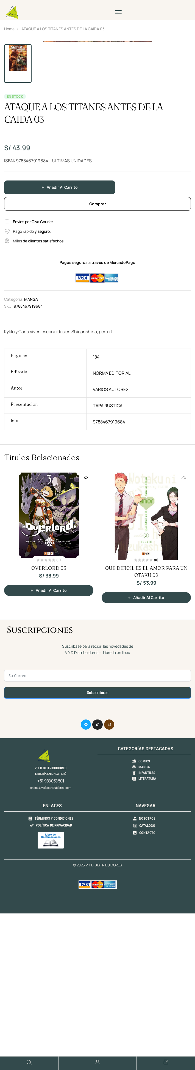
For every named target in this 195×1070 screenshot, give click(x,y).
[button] (184, 48)
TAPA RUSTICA (107, 570)
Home (9, 28)
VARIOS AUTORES (111, 554)
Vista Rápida (86, 642)
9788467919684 (109, 587)
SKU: (8, 471)
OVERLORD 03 (48, 733)
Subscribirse (97, 857)
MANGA (31, 464)
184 (96, 522)
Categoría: (13, 464)
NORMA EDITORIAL (111, 538)
